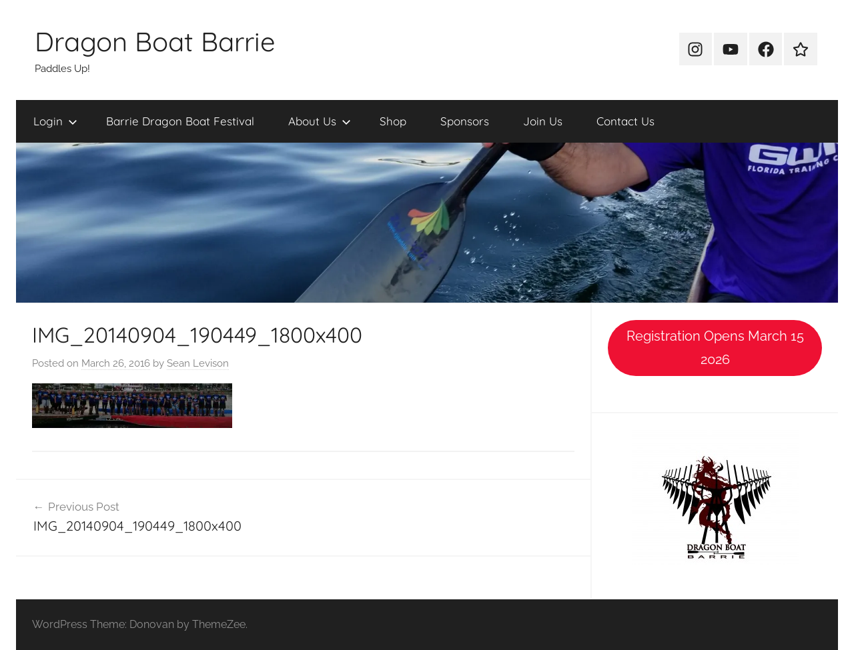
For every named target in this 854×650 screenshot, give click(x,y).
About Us (319, 121)
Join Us (542, 121)
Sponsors (464, 121)
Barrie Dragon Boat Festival (180, 121)
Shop (393, 121)
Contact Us (625, 121)
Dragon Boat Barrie (155, 41)
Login (55, 121)
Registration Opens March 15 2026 (715, 347)
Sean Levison (198, 363)
